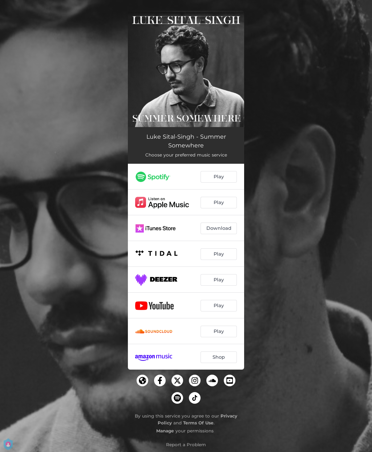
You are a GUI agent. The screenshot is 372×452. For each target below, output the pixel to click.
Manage (165, 430)
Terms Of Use (198, 422)
